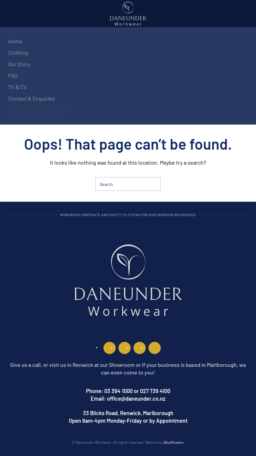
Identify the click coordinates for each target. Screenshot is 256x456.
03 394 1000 (118, 391)
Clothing (18, 52)
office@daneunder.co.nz (136, 398)
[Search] (128, 184)
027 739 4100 (155, 391)
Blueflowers (173, 442)
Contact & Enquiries (31, 98)
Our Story (19, 64)
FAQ (12, 75)
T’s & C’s (17, 87)
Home (15, 41)
